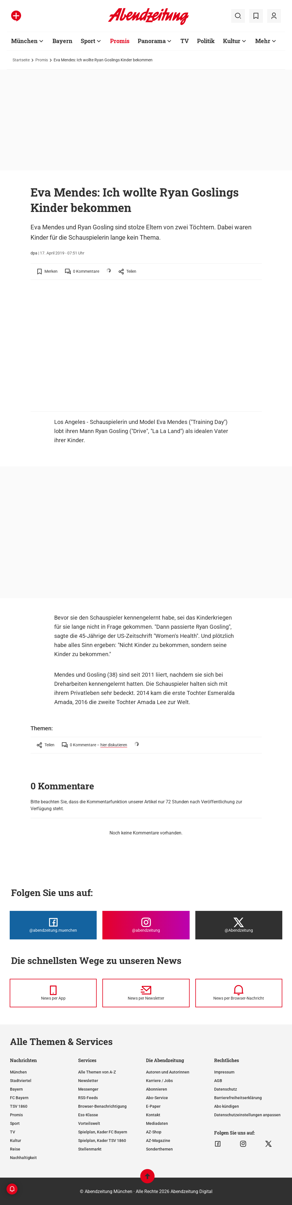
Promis (41, 60)
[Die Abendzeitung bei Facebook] (53, 925)
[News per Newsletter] (145, 993)
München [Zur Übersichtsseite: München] (24, 41)
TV (12, 1132)
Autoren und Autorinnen (167, 1072)
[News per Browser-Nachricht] (238, 993)
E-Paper (153, 1106)
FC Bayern (19, 1097)
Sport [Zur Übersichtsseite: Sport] (88, 41)
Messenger (88, 1089)
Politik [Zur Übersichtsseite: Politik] (206, 41)
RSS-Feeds (88, 1097)
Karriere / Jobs (159, 1080)
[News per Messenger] (53, 993)
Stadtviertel (20, 1080)
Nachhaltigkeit (23, 1157)
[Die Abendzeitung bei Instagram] (145, 925)
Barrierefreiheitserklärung (238, 1097)
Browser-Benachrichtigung (102, 1106)
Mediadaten (157, 1123)
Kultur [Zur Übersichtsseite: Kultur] (231, 41)
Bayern (16, 1089)
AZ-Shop (153, 1132)
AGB (218, 1080)
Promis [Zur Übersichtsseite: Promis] (119, 41)
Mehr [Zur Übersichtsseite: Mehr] (262, 41)
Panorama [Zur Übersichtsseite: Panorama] (152, 41)
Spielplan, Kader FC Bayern (102, 1132)
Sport (15, 1123)
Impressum (224, 1072)
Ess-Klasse (88, 1115)
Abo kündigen (226, 1106)
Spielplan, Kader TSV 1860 (102, 1140)
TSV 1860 (18, 1106)
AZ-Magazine (158, 1140)
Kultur (15, 1140)
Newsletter (88, 1080)
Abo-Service (157, 1097)
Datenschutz (225, 1089)
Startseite (21, 60)
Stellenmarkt (90, 1149)
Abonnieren (156, 1089)
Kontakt (153, 1115)
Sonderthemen (159, 1149)
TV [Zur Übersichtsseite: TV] (185, 41)
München (18, 1072)
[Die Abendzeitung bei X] (238, 925)
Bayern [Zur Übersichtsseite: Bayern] (62, 41)
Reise (15, 1149)
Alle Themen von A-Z (97, 1072)
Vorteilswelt (89, 1123)
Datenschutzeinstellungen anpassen (247, 1115)
